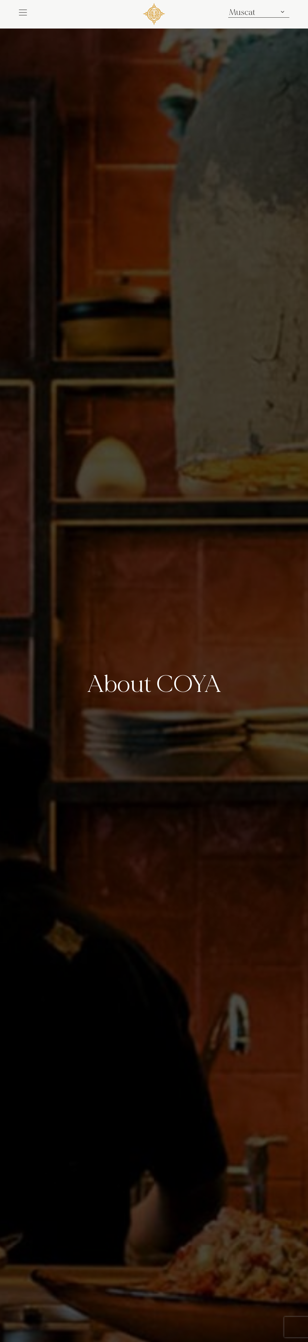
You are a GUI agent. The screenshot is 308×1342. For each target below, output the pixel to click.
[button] (23, 12)
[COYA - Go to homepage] (154, 14)
